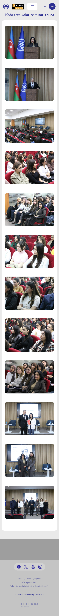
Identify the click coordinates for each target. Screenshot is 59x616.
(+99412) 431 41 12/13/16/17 (30, 578)
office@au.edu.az (29, 582)
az (45, 6)
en (52, 6)
